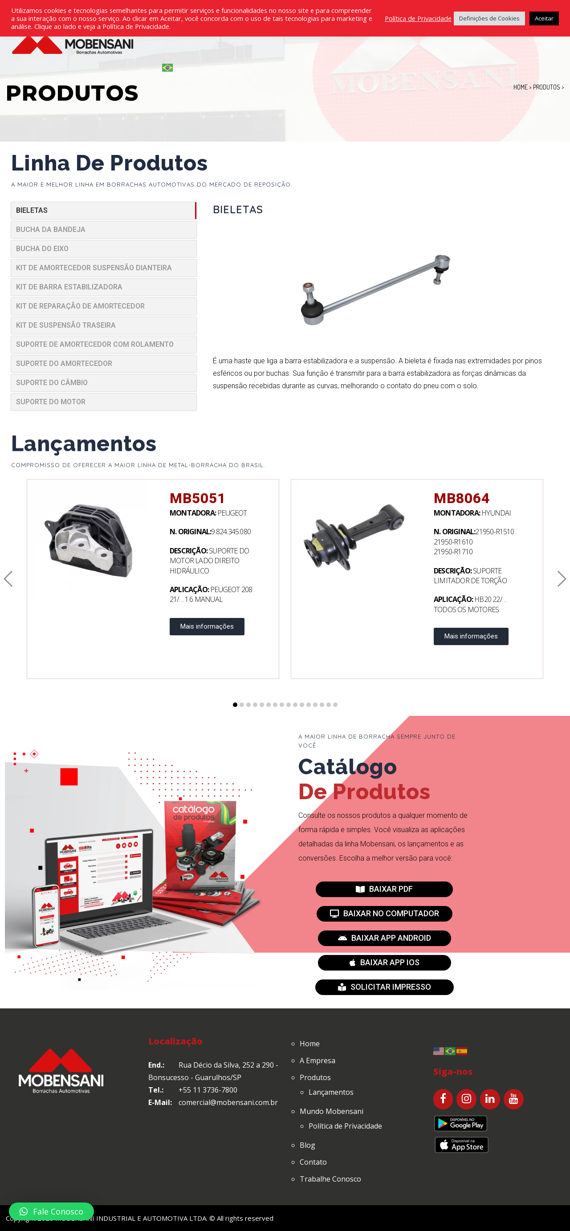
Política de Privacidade (345, 1126)
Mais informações (207, 626)
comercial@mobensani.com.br (228, 1102)
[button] (384, 889)
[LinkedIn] (490, 1099)
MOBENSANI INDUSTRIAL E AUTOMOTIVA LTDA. (131, 1218)
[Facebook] (443, 1099)
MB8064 (462, 498)
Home (310, 1043)
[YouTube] (514, 1099)
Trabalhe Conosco (330, 1179)
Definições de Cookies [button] (489, 18)
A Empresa (317, 1060)
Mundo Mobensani (331, 1111)
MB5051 (198, 498)
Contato (313, 1162)
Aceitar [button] (544, 18)
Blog (307, 1145)
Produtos (315, 1077)
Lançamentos (331, 1092)
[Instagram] (466, 1099)
